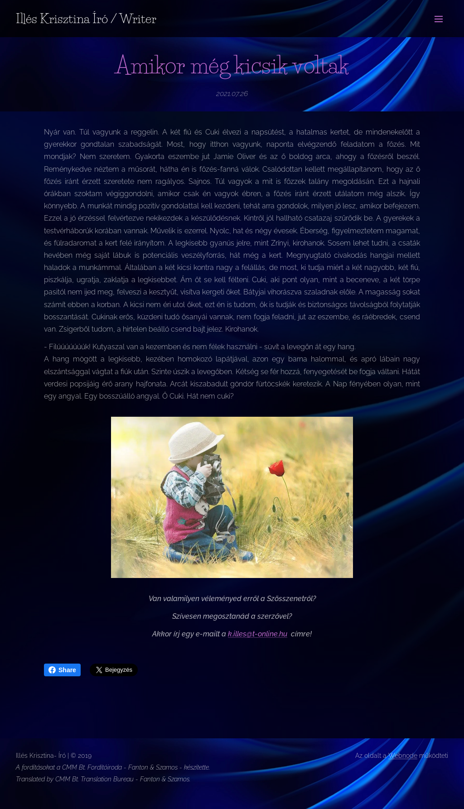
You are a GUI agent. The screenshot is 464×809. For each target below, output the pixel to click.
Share (62, 670)
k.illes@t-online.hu (257, 634)
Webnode (402, 755)
